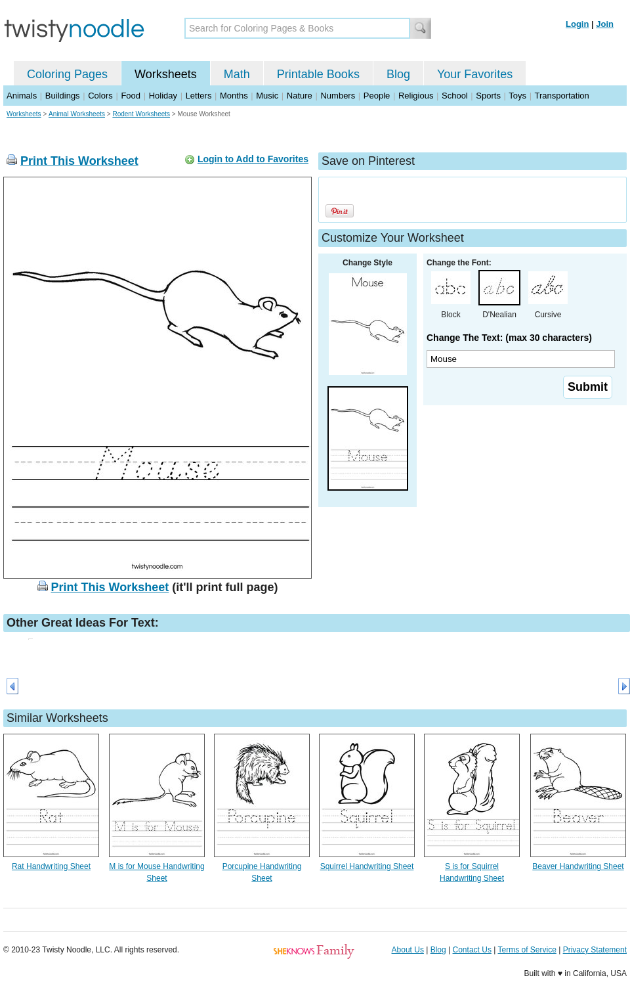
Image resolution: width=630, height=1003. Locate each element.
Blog (398, 74)
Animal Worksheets (77, 114)
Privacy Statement (595, 949)
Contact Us (472, 949)
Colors (100, 95)
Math (237, 74)
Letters (199, 95)
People (377, 95)
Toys (517, 95)
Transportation (561, 95)
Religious (415, 95)
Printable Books (318, 74)
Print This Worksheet (79, 160)
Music (267, 95)
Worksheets (166, 74)
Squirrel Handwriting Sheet (367, 866)
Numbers (337, 95)
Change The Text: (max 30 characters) (509, 337)
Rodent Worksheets (141, 114)
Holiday (163, 95)
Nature (299, 95)
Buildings (62, 95)
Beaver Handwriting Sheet (577, 866)
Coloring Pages (67, 74)
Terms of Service (526, 949)
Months (234, 95)
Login (577, 24)
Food (130, 95)
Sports (488, 95)
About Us (408, 949)
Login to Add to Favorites (253, 159)
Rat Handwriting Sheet (51, 866)
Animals (22, 95)
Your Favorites (475, 74)
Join (605, 24)
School (455, 95)
